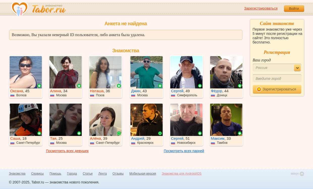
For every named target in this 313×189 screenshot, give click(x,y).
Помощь (55, 173)
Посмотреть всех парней (184, 151)
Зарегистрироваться (260, 8)
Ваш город (262, 60)
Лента (102, 173)
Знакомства (17, 173)
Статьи (88, 173)
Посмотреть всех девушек (67, 151)
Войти (294, 9)
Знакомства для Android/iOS (182, 173)
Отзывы (118, 173)
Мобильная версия (142, 173)
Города (72, 173)
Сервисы (37, 173)
